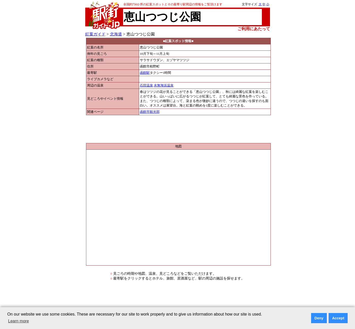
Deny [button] (318, 318)
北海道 (116, 34)
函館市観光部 (150, 112)
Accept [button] (338, 318)
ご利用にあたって (254, 29)
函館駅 (145, 73)
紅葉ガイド (95, 34)
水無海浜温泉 (164, 85)
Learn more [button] (18, 321)
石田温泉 (146, 85)
